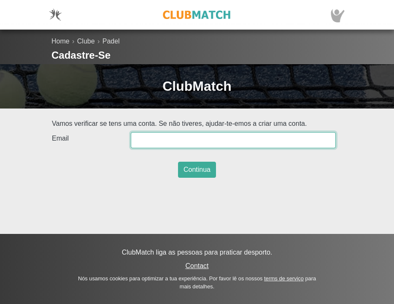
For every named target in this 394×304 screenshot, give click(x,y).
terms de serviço (284, 278)
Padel (111, 41)
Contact (196, 265)
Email (60, 138)
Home (60, 41)
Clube (86, 41)
